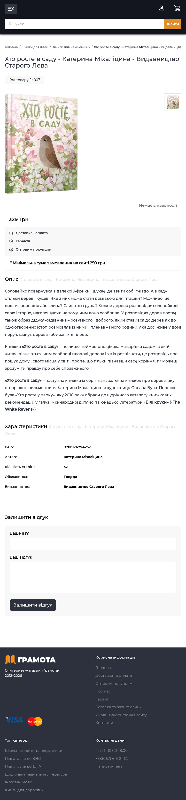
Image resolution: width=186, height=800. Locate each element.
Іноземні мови (18, 782)
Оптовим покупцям (34, 249)
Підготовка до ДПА (23, 766)
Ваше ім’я (93, 540)
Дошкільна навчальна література (36, 774)
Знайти (172, 24)
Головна (11, 47)
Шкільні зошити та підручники (33, 750)
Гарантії (23, 241)
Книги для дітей (35, 47)
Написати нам (108, 766)
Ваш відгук (93, 574)
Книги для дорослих (24, 790)
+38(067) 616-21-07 (112, 758)
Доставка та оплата (113, 675)
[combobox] (84, 24)
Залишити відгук (33, 605)
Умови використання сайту (121, 715)
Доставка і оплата (32, 233)
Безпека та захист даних (118, 707)
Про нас (103, 691)
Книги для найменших (71, 47)
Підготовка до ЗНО (23, 758)
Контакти (104, 722)
